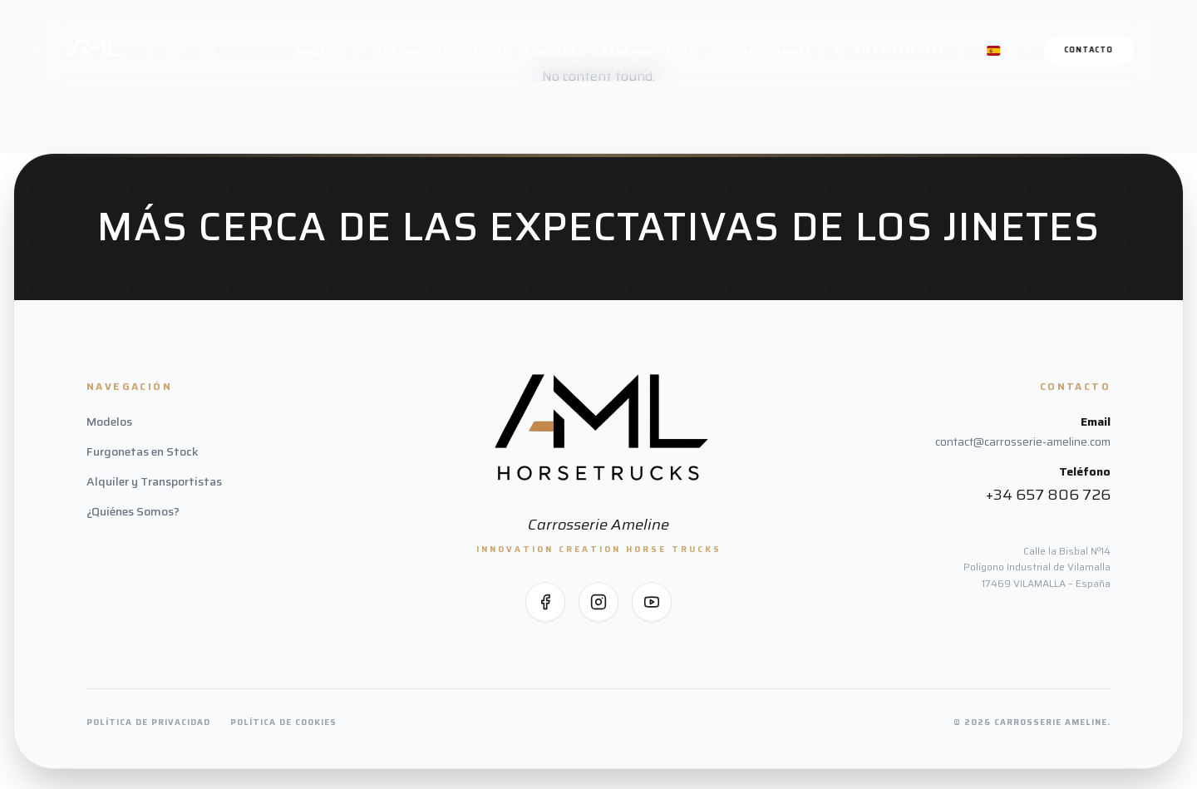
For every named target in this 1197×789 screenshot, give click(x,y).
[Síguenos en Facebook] (545, 602)
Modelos (329, 52)
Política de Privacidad (148, 722)
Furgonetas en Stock (443, 52)
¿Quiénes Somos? (760, 52)
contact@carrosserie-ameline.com (1023, 441)
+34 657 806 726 (1048, 494)
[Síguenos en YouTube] (652, 602)
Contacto (1089, 50)
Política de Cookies (283, 722)
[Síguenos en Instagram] (598, 602)
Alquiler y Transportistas (610, 52)
